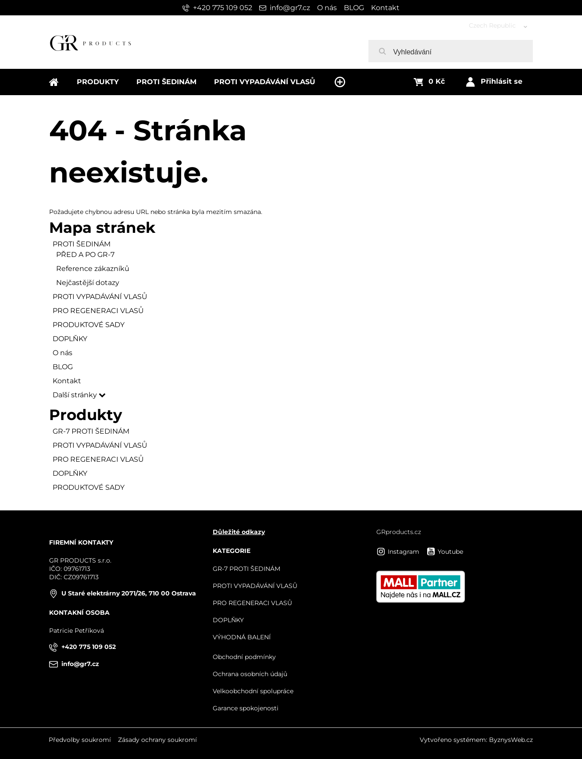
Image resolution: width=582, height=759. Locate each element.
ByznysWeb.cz (511, 740)
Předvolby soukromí (80, 740)
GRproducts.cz (398, 532)
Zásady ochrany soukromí (157, 740)
